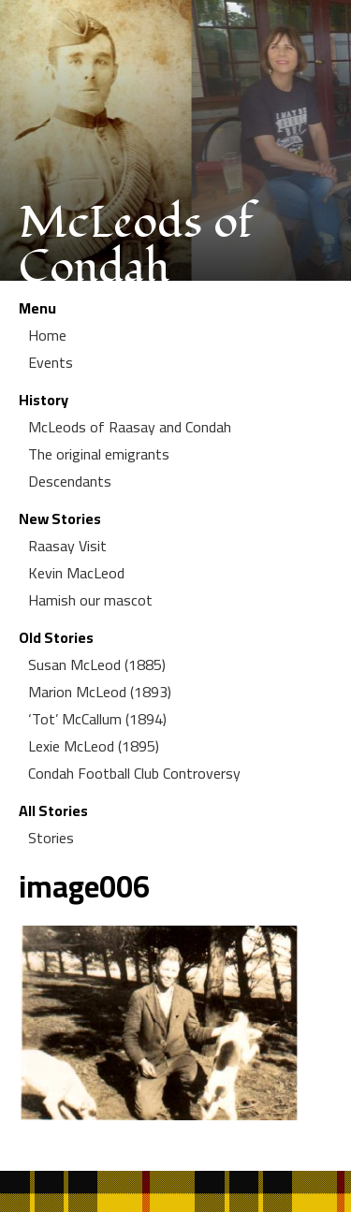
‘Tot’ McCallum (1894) (97, 719)
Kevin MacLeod (76, 573)
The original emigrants (98, 454)
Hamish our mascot (90, 600)
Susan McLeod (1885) (97, 664)
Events (50, 362)
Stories (51, 837)
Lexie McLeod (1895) (93, 746)
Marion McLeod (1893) (99, 691)
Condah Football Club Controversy (134, 773)
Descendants (69, 481)
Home (47, 335)
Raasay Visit (67, 545)
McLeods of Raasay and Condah (129, 427)
